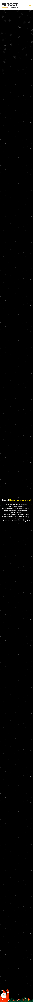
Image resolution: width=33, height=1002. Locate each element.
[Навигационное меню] (30, 5)
